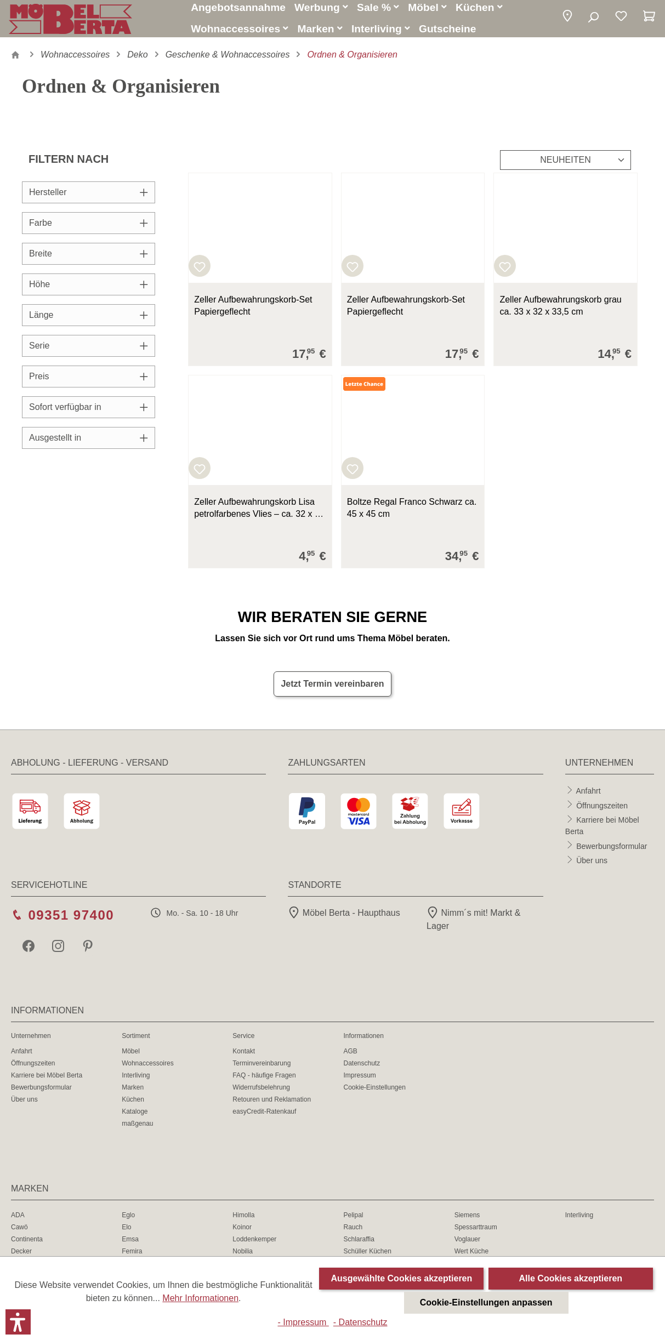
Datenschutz (361, 1070)
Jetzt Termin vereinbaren (332, 690)
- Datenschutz (360, 1322)
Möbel (131, 1058)
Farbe (88, 229)
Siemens (467, 1221)
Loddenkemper (254, 1246)
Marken (133, 1094)
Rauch (352, 1234)
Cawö (19, 1234)
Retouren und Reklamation (271, 1106)
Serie (88, 352)
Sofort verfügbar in (88, 413)
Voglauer (467, 1246)
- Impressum (302, 1322)
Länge (88, 321)
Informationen (363, 1042)
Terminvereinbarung (261, 1070)
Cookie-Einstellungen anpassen (486, 1302)
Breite (88, 260)
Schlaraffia (358, 1246)
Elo (126, 1234)
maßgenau (137, 1130)
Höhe (88, 290)
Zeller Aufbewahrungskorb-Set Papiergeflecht (253, 312)
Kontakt (243, 1058)
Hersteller (88, 198)
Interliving (136, 1082)
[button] (567, 20)
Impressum (359, 1082)
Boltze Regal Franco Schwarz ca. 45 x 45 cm (412, 514)
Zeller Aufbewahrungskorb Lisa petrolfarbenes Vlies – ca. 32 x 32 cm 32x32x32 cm (259, 515)
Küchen (133, 1106)
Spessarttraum (475, 1234)
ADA (18, 1221)
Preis (88, 382)
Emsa (130, 1246)
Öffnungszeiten (602, 811)
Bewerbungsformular (611, 852)
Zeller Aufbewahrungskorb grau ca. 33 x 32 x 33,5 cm (560, 312)
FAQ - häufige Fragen (263, 1082)
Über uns (591, 866)
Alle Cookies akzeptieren (571, 1278)
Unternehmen (31, 1042)
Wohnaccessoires (148, 1070)
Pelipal (353, 1221)
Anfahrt (588, 796)
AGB (350, 1058)
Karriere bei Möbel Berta (46, 1082)
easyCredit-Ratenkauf (264, 1118)
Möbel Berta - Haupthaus (344, 919)
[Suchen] (593, 21)
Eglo (128, 1221)
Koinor (242, 1234)
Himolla (243, 1221)
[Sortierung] (565, 166)
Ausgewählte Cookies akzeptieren (401, 1278)
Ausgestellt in (88, 444)
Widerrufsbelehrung (261, 1094)
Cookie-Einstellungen (374, 1094)
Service (243, 1042)
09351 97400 (71, 921)
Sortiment (136, 1042)
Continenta (27, 1246)
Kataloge (134, 1118)
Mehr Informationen (200, 1298)
